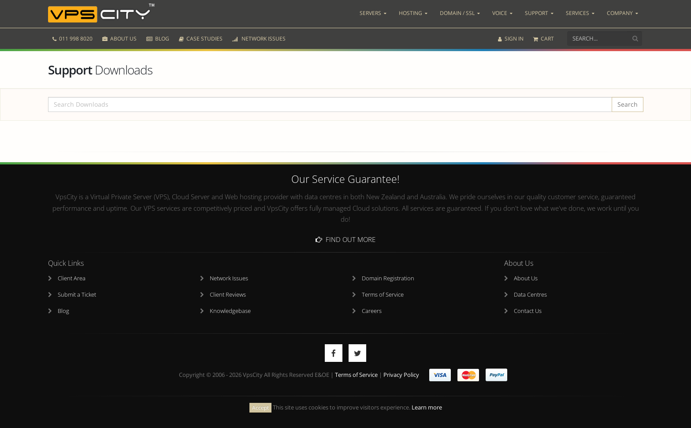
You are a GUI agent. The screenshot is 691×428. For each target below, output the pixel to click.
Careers (372, 311)
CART (543, 38)
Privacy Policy (401, 375)
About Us (526, 278)
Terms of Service (383, 294)
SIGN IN (511, 38)
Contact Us (528, 311)
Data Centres (530, 294)
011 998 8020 (72, 38)
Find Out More (345, 239)
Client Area (71, 278)
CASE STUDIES (201, 38)
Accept (260, 407)
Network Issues (229, 278)
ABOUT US (119, 38)
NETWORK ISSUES (259, 38)
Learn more (427, 407)
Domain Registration (388, 278)
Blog (63, 311)
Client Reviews (228, 294)
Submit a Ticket (77, 294)
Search (627, 104)
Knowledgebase (230, 311)
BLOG (157, 38)
